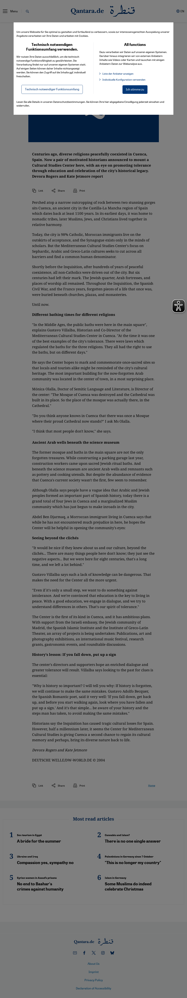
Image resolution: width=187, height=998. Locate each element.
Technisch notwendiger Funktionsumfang (52, 89)
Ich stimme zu (135, 89)
